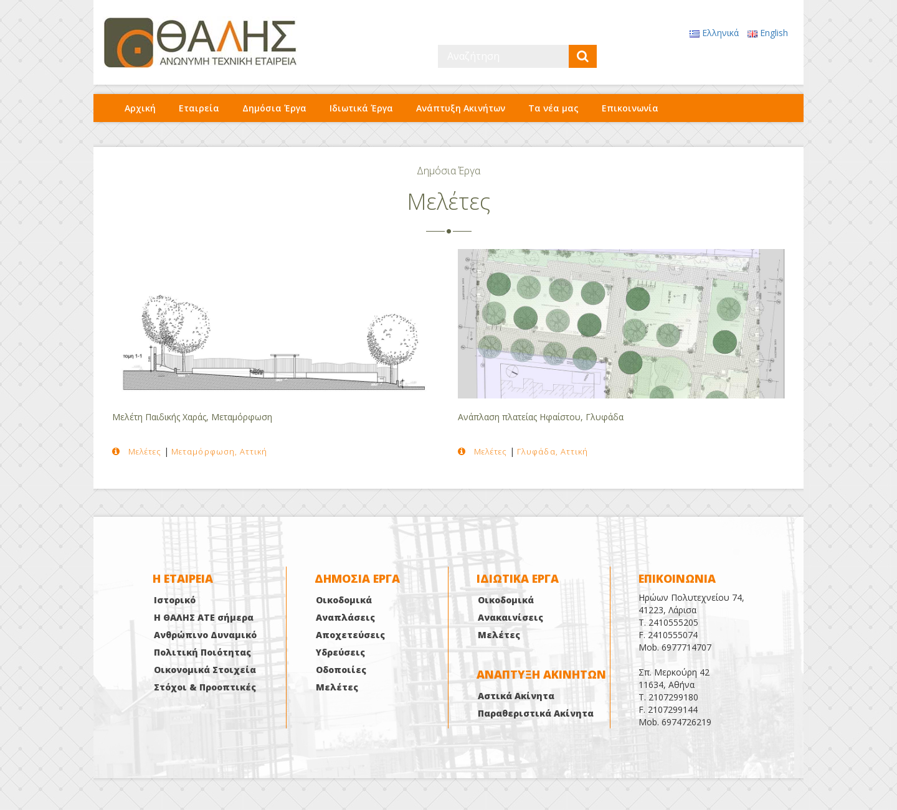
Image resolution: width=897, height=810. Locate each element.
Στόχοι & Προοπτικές (205, 687)
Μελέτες (337, 687)
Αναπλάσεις (345, 617)
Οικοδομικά (344, 600)
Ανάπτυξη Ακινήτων (460, 108)
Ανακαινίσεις (510, 617)
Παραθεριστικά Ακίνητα (536, 713)
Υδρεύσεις (340, 652)
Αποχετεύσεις (350, 635)
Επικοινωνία (630, 108)
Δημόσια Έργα (274, 108)
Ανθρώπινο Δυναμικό (205, 635)
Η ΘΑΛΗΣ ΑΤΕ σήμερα (204, 617)
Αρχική (140, 108)
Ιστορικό (175, 600)
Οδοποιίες (341, 670)
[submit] (583, 56)
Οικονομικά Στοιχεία (205, 670)
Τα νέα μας (553, 108)
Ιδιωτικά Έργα (361, 108)
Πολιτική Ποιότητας (202, 652)
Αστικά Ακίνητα (516, 696)
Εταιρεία (199, 108)
